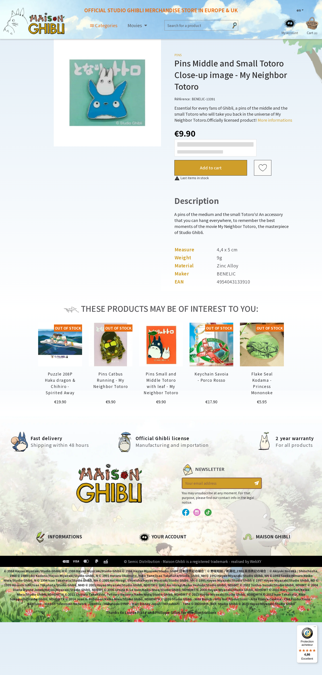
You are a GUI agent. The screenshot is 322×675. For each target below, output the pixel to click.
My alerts (147, 585)
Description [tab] (196, 200)
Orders (145, 555)
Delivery (42, 577)
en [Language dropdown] (299, 10)
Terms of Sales (48, 570)
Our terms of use (50, 562)
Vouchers (147, 570)
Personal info (151, 547)
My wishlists (150, 577)
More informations (275, 120)
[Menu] (315, 627)
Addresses (148, 562)
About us (43, 547)
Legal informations (53, 555)
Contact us (253, 595)
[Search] (197, 25)
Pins (178, 55)
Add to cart (211, 167)
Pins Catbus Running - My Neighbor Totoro (110, 380)
